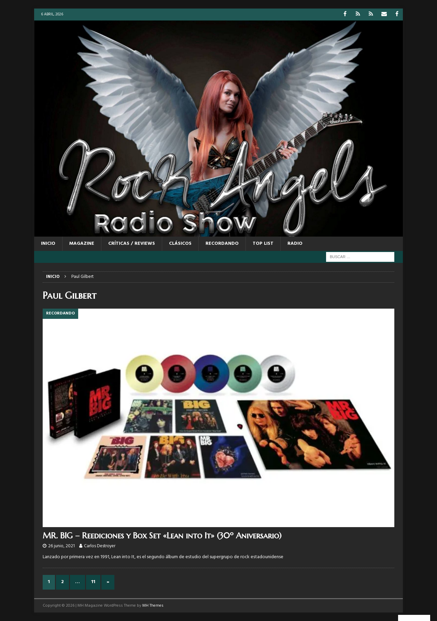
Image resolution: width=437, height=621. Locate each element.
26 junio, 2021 (61, 546)
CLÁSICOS (180, 244)
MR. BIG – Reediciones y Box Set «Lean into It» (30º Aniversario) (162, 536)
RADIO (294, 244)
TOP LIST (263, 244)
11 (93, 582)
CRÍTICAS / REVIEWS (131, 244)
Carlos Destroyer (99, 546)
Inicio (48, 244)
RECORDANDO (222, 244)
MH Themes (153, 605)
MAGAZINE (81, 244)
